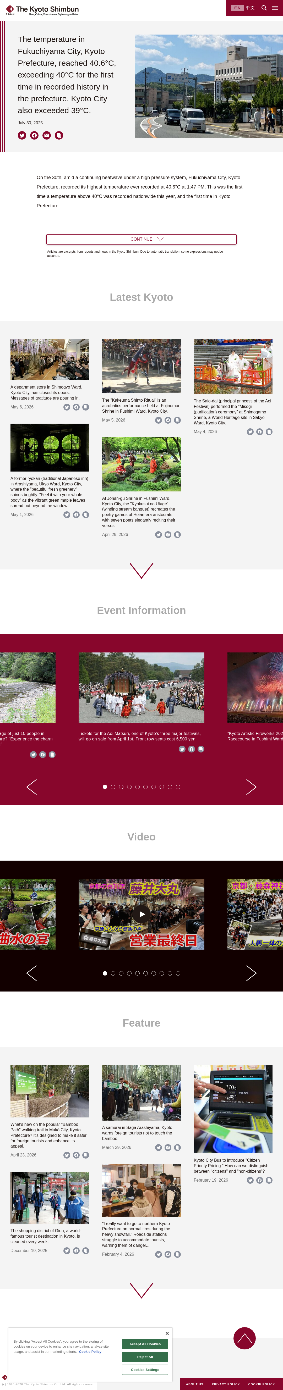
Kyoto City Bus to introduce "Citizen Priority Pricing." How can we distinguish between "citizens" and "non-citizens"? (231, 1165)
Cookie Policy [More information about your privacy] (90, 1352)
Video (141, 837)
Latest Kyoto (141, 297)
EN (237, 7)
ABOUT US (194, 1384)
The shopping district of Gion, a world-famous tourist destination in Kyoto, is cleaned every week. (45, 1236)
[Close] (167, 1333)
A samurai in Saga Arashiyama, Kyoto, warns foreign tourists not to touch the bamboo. (137, 1133)
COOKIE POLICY (261, 1384)
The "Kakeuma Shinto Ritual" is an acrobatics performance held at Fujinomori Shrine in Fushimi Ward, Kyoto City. (141, 405)
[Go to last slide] (31, 787)
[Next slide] (251, 787)
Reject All (145, 1357)
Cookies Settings (145, 1370)
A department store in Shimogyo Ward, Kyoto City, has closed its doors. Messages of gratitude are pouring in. (46, 392)
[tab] (105, 787)
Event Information (141, 610)
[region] (90, 1355)
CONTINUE (141, 239)
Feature (142, 1023)
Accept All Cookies (145, 1344)
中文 (250, 7)
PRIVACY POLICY (226, 1384)
